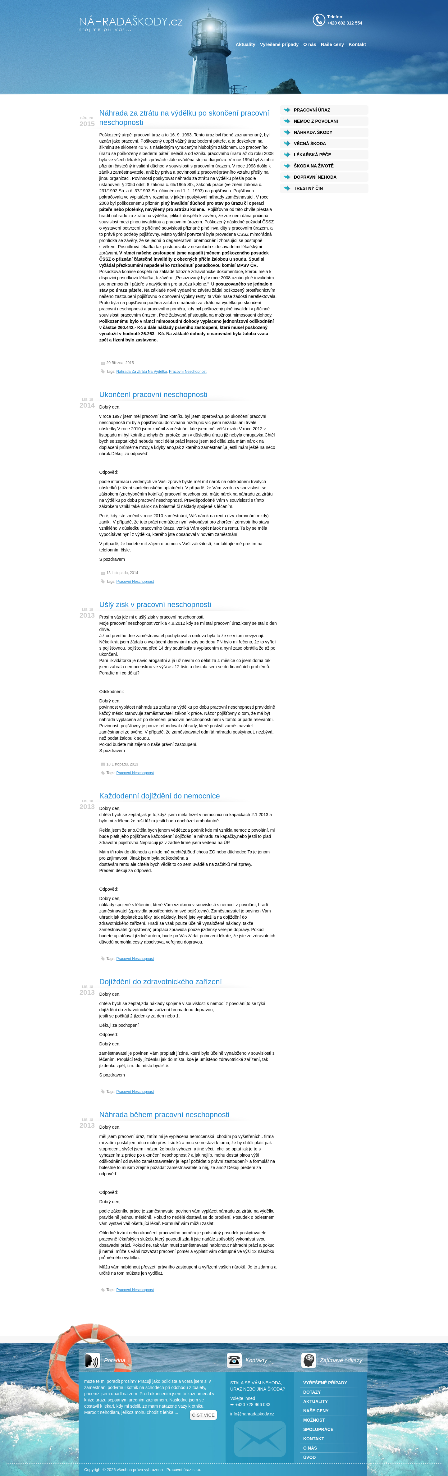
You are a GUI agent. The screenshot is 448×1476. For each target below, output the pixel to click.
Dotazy (312, 1392)
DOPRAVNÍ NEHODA (315, 177)
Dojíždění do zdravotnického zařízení (160, 981)
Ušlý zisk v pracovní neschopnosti (155, 604)
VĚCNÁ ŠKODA (310, 143)
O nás (309, 44)
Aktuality (245, 44)
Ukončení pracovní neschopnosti (153, 394)
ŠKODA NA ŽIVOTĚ (314, 165)
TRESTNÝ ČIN (308, 188)
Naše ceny (332, 44)
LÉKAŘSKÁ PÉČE (312, 154)
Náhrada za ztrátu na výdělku (142, 371)
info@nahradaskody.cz (252, 1413)
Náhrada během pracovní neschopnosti (164, 1114)
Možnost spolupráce (318, 1425)
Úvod (309, 1457)
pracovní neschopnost (188, 371)
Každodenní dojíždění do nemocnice (159, 796)
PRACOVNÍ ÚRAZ (312, 109)
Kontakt (357, 44)
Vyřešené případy (279, 44)
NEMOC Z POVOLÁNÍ (316, 121)
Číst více (203, 1415)
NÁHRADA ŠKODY (313, 132)
